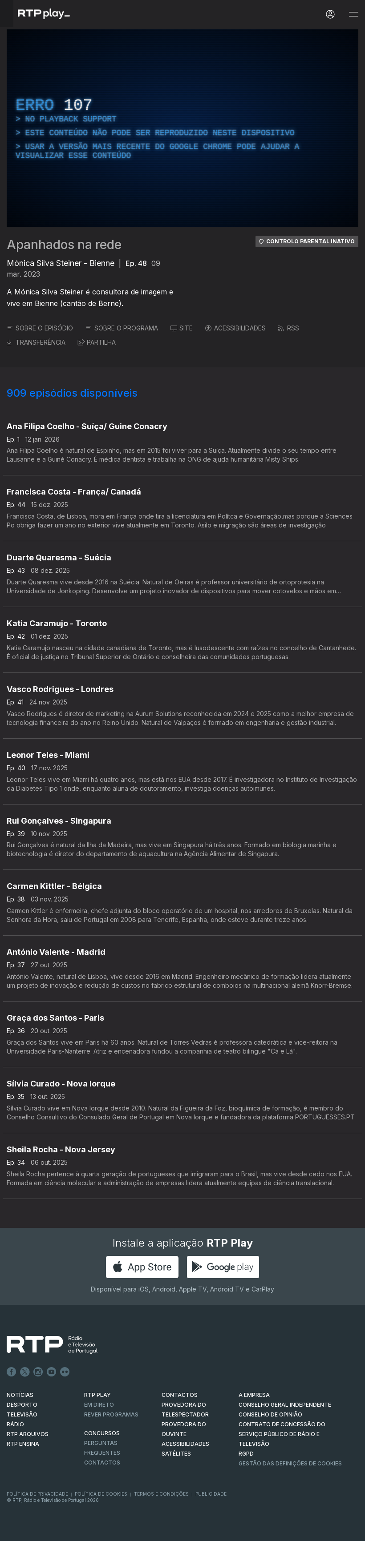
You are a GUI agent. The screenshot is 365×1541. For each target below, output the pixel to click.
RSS (288, 328)
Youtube (52, 1372)
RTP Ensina (23, 1443)
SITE (181, 328)
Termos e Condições (161, 1494)
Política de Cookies (101, 1494)
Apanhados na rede (64, 244)
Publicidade (211, 1494)
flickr (65, 1372)
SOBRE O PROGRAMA (121, 328)
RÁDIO (15, 1424)
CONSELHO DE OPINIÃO (270, 1414)
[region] (182, 128)
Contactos (102, 1462)
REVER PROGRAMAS (111, 1414)
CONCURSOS (102, 1433)
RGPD (246, 1453)
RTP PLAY (97, 1395)
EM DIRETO (99, 1404)
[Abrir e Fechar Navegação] (353, 14)
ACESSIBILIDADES (235, 328)
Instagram (38, 1372)
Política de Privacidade (37, 1494)
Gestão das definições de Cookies (290, 1463)
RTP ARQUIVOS (28, 1434)
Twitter (25, 1372)
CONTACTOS (180, 1395)
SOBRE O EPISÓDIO (40, 328)
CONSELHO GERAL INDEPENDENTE (285, 1404)
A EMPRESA (254, 1395)
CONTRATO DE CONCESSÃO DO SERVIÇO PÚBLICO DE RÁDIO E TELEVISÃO (282, 1434)
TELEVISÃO (22, 1414)
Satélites (176, 1453)
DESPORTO (22, 1404)
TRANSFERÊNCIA (36, 342)
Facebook (11, 1372)
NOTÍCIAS (20, 1395)
